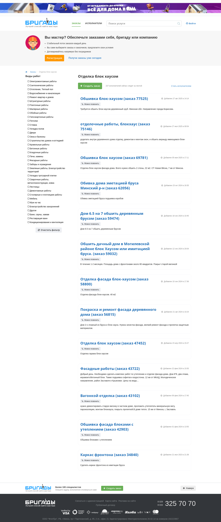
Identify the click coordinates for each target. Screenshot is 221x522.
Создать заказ (90, 85)
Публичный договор (105, 505)
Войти (191, 23)
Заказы (76, 23)
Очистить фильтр (49, 230)
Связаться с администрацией (89, 501)
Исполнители (93, 23)
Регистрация (54, 58)
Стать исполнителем (181, 86)
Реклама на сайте (127, 501)
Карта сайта (111, 501)
